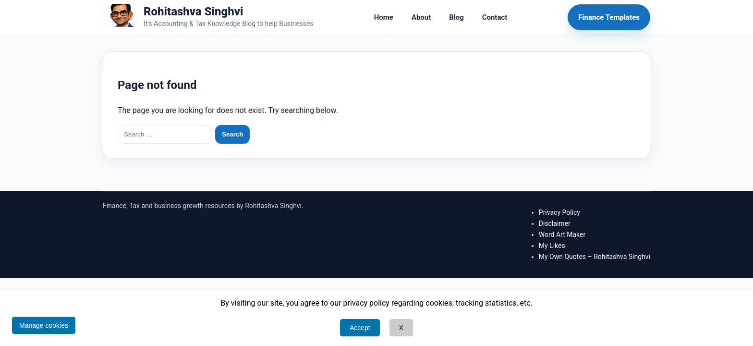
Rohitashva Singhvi (193, 11)
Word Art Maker (562, 234)
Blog (456, 17)
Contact (495, 17)
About (421, 17)
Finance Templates (609, 17)
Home (383, 17)
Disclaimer (555, 223)
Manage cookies (43, 325)
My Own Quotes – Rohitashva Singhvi (594, 256)
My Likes (552, 245)
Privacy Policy (559, 212)
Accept (360, 328)
